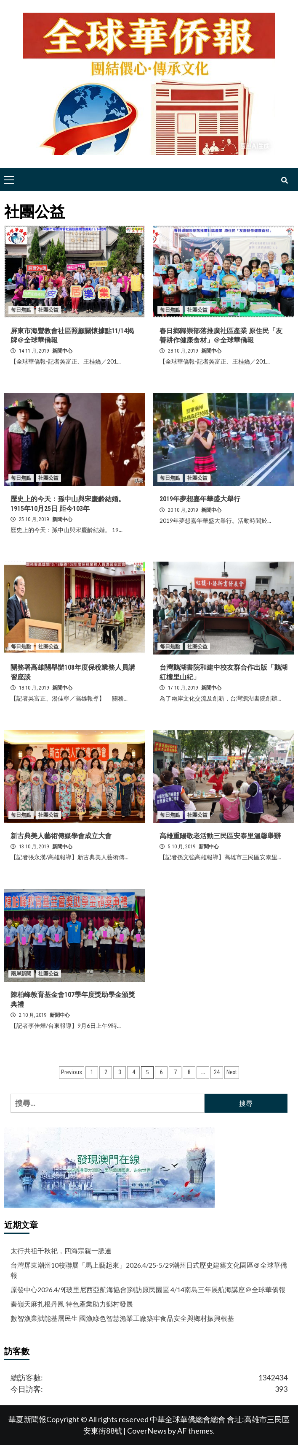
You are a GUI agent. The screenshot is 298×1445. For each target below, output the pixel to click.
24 (217, 1072)
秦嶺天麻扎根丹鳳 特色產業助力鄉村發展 (72, 1304)
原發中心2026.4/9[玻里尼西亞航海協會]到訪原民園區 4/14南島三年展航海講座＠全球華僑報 (148, 1289)
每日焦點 (21, 310)
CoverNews (147, 1430)
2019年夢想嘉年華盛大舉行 (200, 499)
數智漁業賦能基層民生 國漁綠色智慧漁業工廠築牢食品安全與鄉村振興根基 (122, 1318)
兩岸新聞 (21, 974)
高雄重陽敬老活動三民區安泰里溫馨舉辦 (220, 836)
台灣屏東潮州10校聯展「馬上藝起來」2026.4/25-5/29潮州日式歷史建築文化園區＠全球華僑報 (149, 1270)
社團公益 (48, 310)
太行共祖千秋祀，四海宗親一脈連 (61, 1251)
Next (231, 1072)
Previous (71, 1072)
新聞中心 (62, 351)
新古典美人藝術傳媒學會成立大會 (61, 836)
